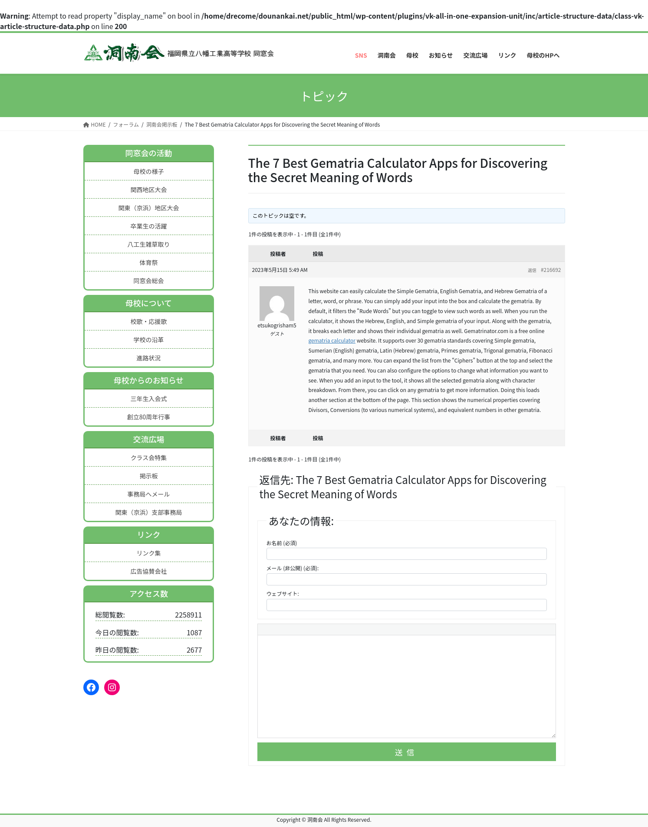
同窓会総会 (148, 280)
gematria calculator (332, 340)
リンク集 (148, 553)
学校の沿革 (148, 339)
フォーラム (126, 124)
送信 (406, 752)
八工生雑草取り (148, 244)
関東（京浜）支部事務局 (148, 512)
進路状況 (148, 357)
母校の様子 (148, 171)
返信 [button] (532, 270)
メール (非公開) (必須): (292, 568)
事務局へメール (148, 494)
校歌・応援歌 (148, 321)
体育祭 (148, 262)
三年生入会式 (148, 398)
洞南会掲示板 (162, 124)
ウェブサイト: (282, 593)
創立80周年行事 (149, 416)
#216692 (551, 269)
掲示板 (148, 475)
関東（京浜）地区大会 (148, 207)
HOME (94, 124)
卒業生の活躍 (148, 226)
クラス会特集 (149, 457)
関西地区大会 (148, 189)
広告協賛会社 (148, 571)
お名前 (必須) (281, 542)
